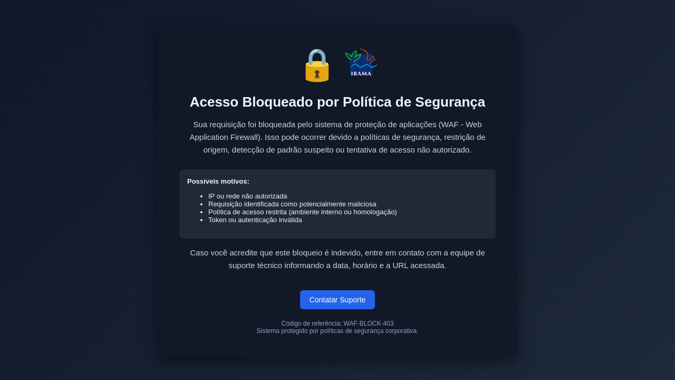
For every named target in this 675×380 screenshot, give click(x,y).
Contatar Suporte (338, 300)
